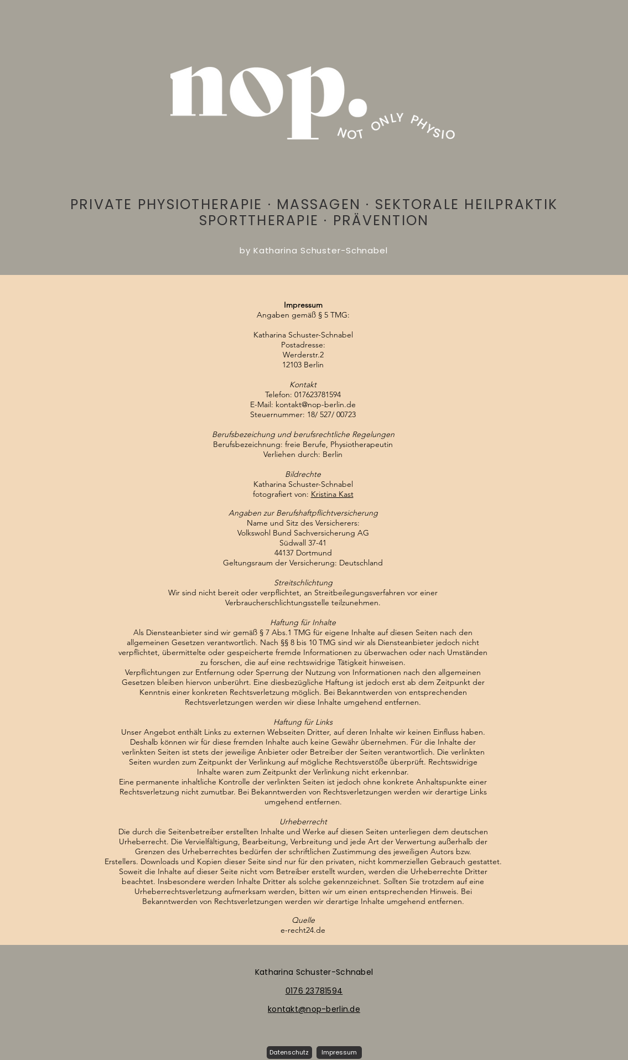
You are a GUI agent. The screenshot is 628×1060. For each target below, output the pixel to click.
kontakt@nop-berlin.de (316, 404)
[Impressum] (339, 1052)
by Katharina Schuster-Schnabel (314, 250)
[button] (289, 1052)
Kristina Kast (332, 494)
